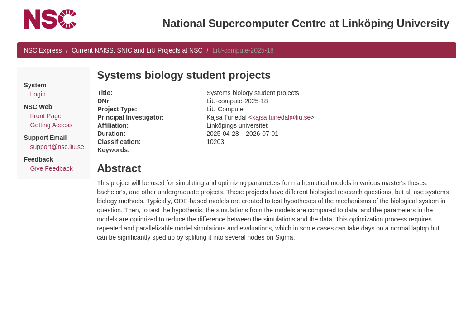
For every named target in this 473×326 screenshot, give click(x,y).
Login (38, 94)
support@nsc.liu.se (57, 146)
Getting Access (51, 125)
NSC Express (43, 50)
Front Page (46, 116)
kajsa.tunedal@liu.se (281, 117)
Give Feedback (51, 168)
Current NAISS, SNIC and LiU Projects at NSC (137, 50)
